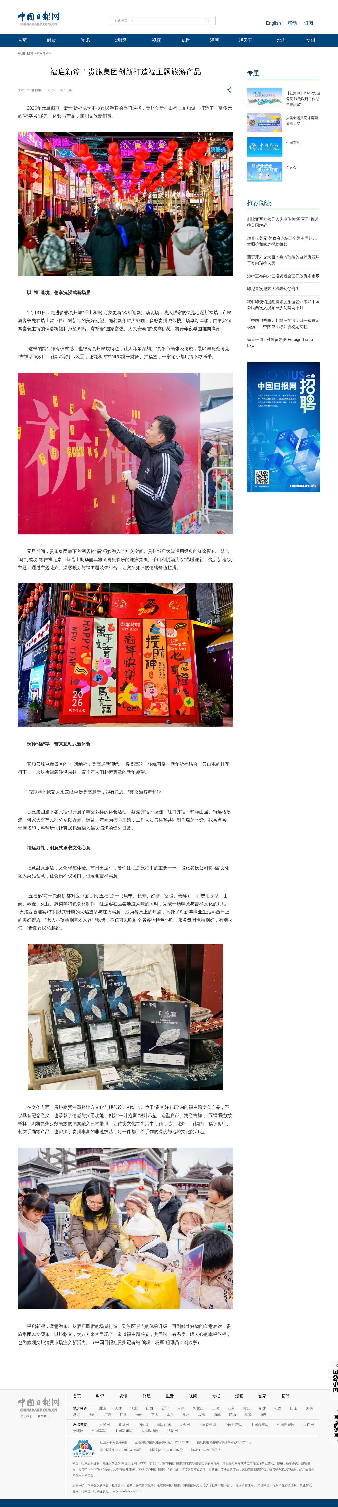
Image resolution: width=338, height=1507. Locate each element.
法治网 (172, 1431)
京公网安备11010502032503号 (121, 1450)
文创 (310, 40)
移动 (292, 23)
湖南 (92, 1414)
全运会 (291, 167)
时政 (51, 40)
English (273, 23)
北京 (102, 1408)
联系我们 (44, 1416)
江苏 (231, 1408)
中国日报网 (25, 53)
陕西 (232, 1414)
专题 (253, 73)
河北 (134, 1408)
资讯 (85, 40)
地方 (281, 40)
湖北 (76, 1414)
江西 (278, 1408)
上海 (215, 1408)
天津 (118, 1408)
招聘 (286, 1396)
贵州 (185, 1414)
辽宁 (165, 1408)
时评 (100, 1396)
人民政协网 (150, 1431)
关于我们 (26, 1416)
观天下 (245, 40)
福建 (262, 1408)
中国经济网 (233, 1425)
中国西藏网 (286, 1425)
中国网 (143, 1425)
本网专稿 (43, 53)
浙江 (246, 1408)
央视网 (184, 1425)
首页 (22, 40)
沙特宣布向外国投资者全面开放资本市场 (283, 276)
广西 (123, 1414)
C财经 (121, 40)
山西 (149, 1408)
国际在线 (164, 1425)
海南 (139, 1414)
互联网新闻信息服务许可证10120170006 (162, 1442)
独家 (262, 1396)
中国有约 (293, 143)
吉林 (180, 1408)
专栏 (185, 40)
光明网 (78, 1431)
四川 (170, 1414)
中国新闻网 (123, 1431)
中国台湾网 (259, 1425)
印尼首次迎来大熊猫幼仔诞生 (273, 289)
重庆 (154, 1414)
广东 (107, 1414)
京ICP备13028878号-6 (205, 1450)
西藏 (217, 1414)
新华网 (123, 1425)
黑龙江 (198, 1408)
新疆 (248, 1414)
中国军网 (99, 1431)
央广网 (308, 1425)
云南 (201, 1414)
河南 (309, 1408)
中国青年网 (207, 1425)
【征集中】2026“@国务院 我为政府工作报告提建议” (303, 98)
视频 (156, 40)
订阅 (308, 23)
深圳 (263, 1414)
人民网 (104, 1425)
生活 (170, 1396)
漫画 (214, 40)
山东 (293, 1408)
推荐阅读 (259, 203)
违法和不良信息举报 (113, 1442)
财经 (147, 1396)
